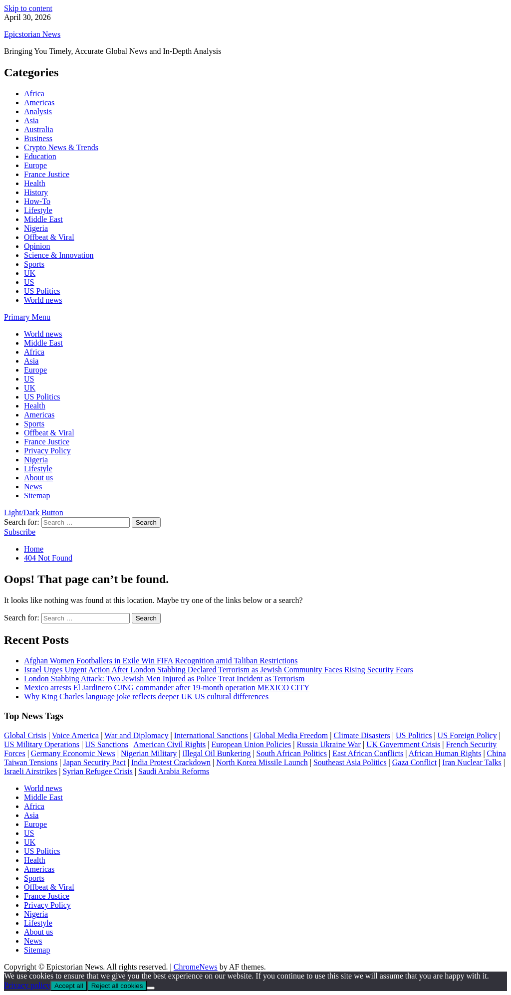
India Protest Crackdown (171, 762)
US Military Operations (41, 744)
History (36, 192)
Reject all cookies (117, 986)
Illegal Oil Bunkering (217, 753)
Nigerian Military (149, 753)
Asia (31, 120)
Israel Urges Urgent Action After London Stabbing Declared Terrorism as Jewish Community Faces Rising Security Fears (218, 669)
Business (38, 138)
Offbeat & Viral (49, 237)
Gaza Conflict (414, 762)
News (33, 486)
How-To (37, 201)
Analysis (38, 111)
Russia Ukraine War (329, 744)
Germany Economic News (73, 753)
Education (40, 156)
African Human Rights (445, 753)
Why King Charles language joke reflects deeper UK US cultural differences (146, 696)
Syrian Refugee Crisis (97, 771)
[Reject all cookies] (151, 988)
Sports (34, 264)
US (29, 282)
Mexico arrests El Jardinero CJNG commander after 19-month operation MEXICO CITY (166, 687)
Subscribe (19, 532)
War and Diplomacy (136, 735)
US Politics (42, 291)
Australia (38, 129)
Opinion (37, 246)
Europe (35, 165)
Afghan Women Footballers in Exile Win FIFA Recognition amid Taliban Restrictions (161, 660)
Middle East (43, 219)
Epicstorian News (32, 34)
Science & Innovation (59, 255)
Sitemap (37, 495)
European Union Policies (251, 744)
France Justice (46, 174)
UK (29, 273)
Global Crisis (25, 735)
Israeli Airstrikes (30, 771)
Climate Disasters (361, 735)
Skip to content (28, 8)
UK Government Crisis (403, 744)
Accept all (68, 986)
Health (34, 183)
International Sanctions (211, 735)
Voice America (75, 735)
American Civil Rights (169, 744)
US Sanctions (106, 744)
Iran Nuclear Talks (472, 762)
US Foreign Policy (467, 735)
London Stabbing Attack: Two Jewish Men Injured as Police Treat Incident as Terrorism (164, 678)
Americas (39, 102)
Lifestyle (38, 210)
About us (38, 477)
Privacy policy (27, 985)
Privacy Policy (47, 450)
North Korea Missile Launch (262, 762)
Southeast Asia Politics (350, 762)
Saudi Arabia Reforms (173, 771)
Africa (34, 93)
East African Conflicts (367, 753)
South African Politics (291, 753)
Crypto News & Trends (61, 147)
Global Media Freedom (291, 735)
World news (43, 300)
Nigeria (36, 228)
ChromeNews (196, 967)
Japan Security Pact (94, 762)
